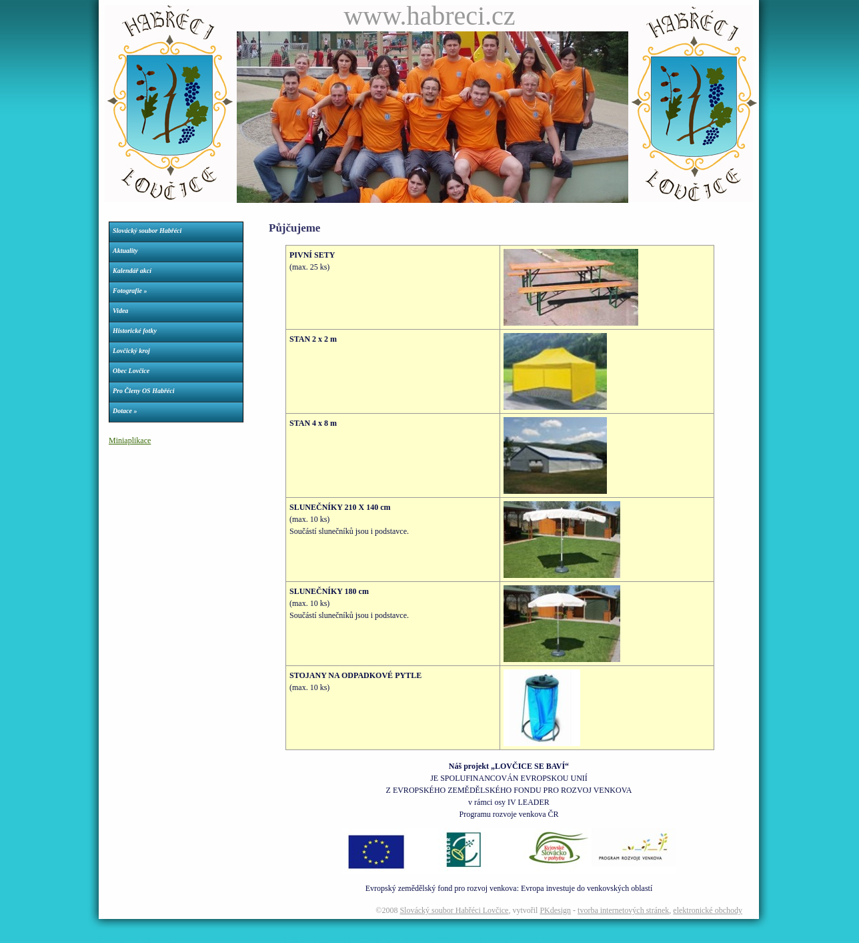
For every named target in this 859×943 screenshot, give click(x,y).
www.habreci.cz (429, 16)
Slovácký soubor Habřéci (147, 230)
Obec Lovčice (131, 370)
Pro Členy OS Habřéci (144, 390)
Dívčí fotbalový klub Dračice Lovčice (306, 938)
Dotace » (125, 410)
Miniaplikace (130, 440)
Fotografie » (130, 290)
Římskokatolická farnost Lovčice (209, 938)
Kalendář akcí (132, 270)
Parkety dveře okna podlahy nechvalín (410, 938)
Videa (120, 310)
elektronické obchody (707, 910)
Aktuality (125, 250)
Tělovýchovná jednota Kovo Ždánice (513, 938)
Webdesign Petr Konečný (129, 938)
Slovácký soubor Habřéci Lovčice (453, 910)
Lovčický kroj (131, 350)
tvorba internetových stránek (623, 910)
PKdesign (555, 910)
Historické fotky (135, 330)
